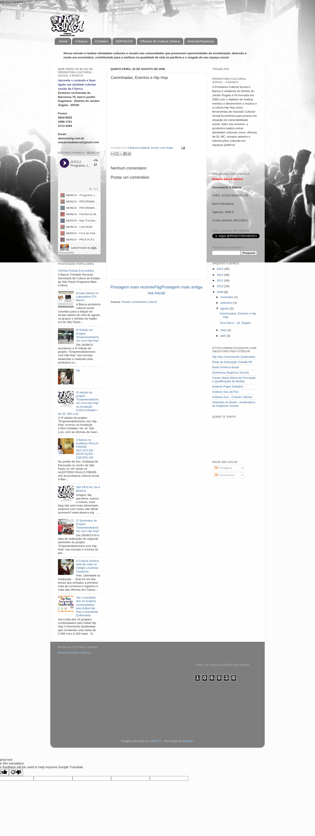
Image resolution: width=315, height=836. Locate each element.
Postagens (223, 467)
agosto (225, 308)
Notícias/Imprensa (200, 41)
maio (224, 330)
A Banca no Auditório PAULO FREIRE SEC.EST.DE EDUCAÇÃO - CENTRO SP (87, 448)
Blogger (188, 741)
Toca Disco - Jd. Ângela (235, 323)
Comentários (225, 475)
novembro (227, 297)
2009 (220, 292)
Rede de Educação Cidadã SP (232, 362)
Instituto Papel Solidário (227, 386)
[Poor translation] (16, 772)
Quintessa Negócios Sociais (230, 372)
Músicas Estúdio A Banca (74, 652)
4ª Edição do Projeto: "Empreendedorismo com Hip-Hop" (87, 335)
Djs (78, 370)
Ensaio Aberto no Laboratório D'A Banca (87, 296)
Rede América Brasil (225, 367)
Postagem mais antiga (181, 287)
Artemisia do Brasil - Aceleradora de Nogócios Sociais (233, 404)
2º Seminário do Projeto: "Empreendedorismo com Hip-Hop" (87, 526)
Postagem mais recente (132, 287)
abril (223, 335)
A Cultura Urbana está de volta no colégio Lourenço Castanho (87, 566)
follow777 (156, 741)
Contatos (101, 41)
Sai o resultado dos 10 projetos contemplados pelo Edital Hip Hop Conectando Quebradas (87, 606)
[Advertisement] (80, 683)
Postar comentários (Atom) (139, 302)
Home (63, 41)
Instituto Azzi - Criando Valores (232, 397)
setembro (226, 302)
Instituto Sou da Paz (225, 391)
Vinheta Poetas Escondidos (76, 270)
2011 (220, 280)
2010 (220, 286)
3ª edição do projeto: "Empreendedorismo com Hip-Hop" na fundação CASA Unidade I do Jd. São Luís (78, 403)
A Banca (81, 41)
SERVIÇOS (124, 41)
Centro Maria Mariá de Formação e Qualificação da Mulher (234, 379)
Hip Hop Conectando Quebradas (233, 356)
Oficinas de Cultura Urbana (160, 41)
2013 (220, 269)
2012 (220, 274)
